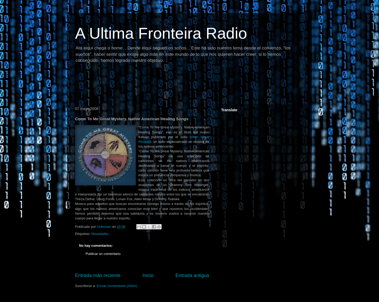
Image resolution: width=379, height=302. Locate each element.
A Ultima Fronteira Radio (161, 33)
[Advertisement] (168, 85)
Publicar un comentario (103, 254)
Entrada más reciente (98, 275)
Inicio (147, 275)
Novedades (99, 234)
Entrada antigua (192, 275)
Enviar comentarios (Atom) (117, 286)
